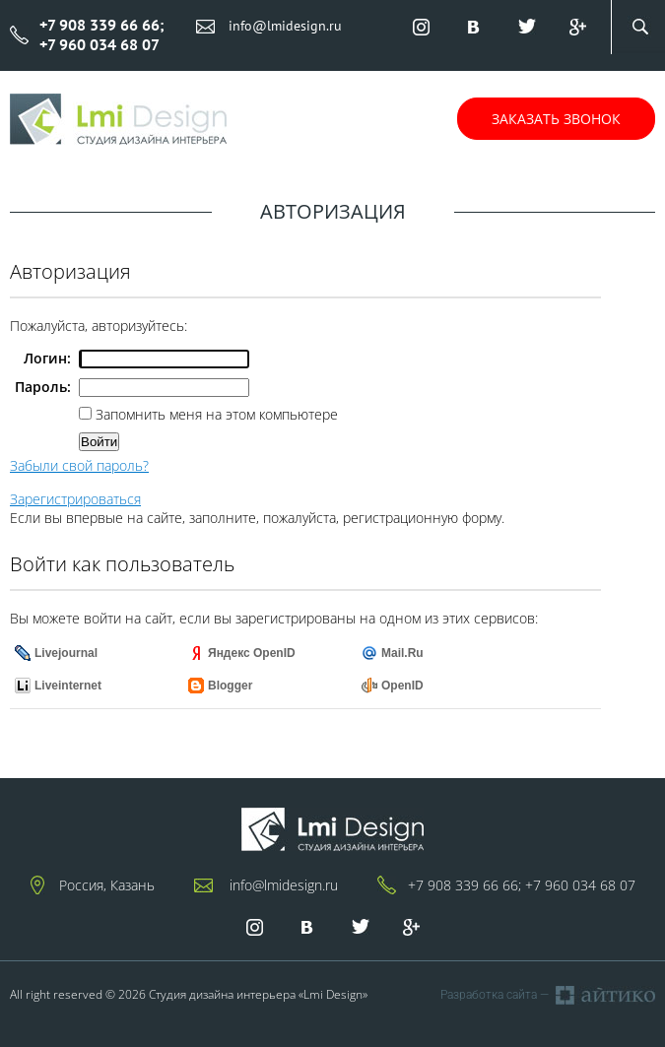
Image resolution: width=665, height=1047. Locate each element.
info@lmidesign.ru (285, 25)
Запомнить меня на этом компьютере (215, 414)
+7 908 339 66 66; (464, 885)
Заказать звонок (556, 118)
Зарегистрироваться (75, 499)
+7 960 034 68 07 (580, 885)
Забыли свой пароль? (79, 465)
